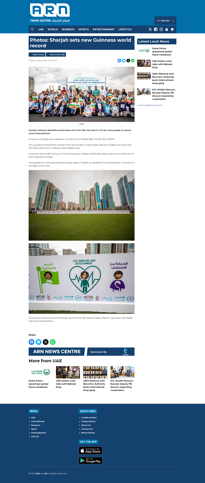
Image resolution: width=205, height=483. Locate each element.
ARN (38, 473)
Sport (34, 429)
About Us (86, 425)
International (37, 421)
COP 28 (35, 436)
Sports (83, 29)
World (53, 29)
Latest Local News (153, 41)
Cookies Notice (89, 417)
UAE (41, 29)
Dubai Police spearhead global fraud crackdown (41, 377)
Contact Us (87, 429)
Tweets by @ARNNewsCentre (149, 105)
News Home (38, 54)
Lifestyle (125, 29)
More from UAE (57, 54)
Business (68, 29)
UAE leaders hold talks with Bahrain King (68, 377)
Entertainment (104, 29)
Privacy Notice (88, 421)
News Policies (88, 433)
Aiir (46, 473)
